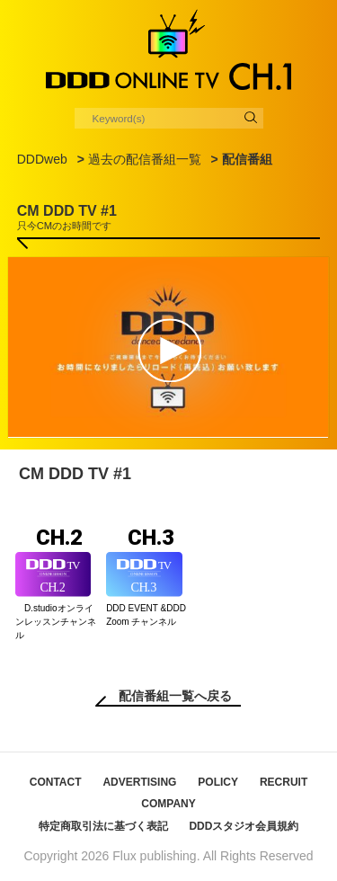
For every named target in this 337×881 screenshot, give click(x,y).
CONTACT (56, 782)
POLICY (218, 782)
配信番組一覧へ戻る (175, 696)
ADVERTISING (139, 782)
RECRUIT (283, 782)
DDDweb (42, 159)
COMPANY (168, 803)
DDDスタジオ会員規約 (243, 826)
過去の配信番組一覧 (144, 159)
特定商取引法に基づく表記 (103, 826)
